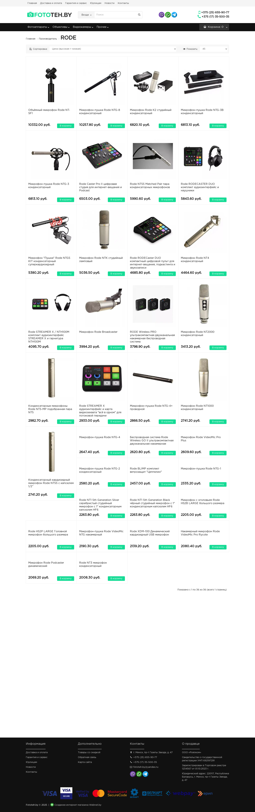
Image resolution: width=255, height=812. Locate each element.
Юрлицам (95, 3)
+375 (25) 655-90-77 (215, 12)
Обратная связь (87, 757)
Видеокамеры (83, 26)
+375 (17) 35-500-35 (215, 17)
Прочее (103, 26)
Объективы (61, 26)
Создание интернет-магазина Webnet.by (77, 805)
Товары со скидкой (89, 752)
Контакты (123, 3)
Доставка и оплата (51, 3)
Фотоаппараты (38, 26)
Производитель (48, 39)
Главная (32, 3)
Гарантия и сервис (76, 3)
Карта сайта (85, 762)
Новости (109, 3)
